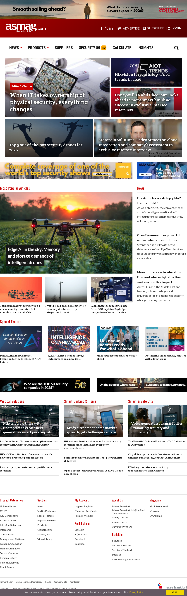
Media (48, 582)
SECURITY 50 (89, 47)
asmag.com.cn (119, 521)
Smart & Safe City (140, 401)
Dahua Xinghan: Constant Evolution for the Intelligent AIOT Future (20, 359)
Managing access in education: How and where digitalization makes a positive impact (159, 277)
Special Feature (10, 321)
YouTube (79, 543)
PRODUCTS (38, 47)
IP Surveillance (8, 506)
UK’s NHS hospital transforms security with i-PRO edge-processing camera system (27, 456)
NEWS (15, 47)
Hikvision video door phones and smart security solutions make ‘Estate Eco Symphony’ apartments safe (92, 445)
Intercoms (5, 529)
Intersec (116, 554)
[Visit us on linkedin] (111, 28)
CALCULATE (122, 47)
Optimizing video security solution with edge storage (166, 357)
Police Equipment (9, 562)
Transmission (7, 534)
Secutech (117, 540)
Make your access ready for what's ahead (117, 357)
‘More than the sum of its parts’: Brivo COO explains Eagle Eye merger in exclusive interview (110, 309)
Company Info (60, 582)
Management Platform (12, 539)
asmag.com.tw (120, 517)
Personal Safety (8, 557)
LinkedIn (79, 529)
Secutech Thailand (122, 550)
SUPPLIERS (64, 47)
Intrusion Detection (10, 525)
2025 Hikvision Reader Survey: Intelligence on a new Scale (66, 357)
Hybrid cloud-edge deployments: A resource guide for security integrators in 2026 (65, 309)
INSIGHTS (145, 47)
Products (42, 525)
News (40, 506)
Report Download (46, 520)
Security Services (9, 553)
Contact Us (75, 582)
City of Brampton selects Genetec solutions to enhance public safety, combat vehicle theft (155, 456)
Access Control (8, 520)
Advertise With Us (122, 526)
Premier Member (84, 515)
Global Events (44, 529)
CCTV (3, 510)
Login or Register (84, 506)
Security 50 (43, 534)
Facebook (80, 539)
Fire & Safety (7, 567)
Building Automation (11, 543)
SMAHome (156, 515)
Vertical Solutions (12, 401)
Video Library (44, 539)
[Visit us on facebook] (101, 28)
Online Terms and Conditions (29, 582)
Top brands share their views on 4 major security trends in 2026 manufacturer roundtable (20, 309)
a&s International (159, 506)
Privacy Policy (6, 582)
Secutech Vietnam (121, 545)
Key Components (9, 515)
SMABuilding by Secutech (126, 559)
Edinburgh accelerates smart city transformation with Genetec (148, 469)
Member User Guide (86, 510)
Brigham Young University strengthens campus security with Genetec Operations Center (29, 443)
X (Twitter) (80, 534)
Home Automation (10, 548)
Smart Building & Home (80, 401)
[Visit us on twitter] (106, 28)
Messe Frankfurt (121, 506)
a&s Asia (154, 510)
